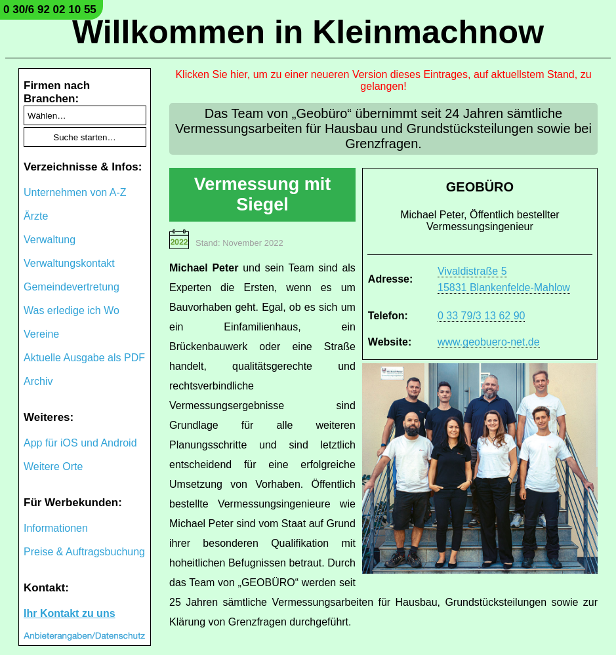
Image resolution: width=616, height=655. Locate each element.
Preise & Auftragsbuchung (84, 551)
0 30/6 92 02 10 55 (49, 9)
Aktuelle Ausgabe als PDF (84, 357)
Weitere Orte (53, 466)
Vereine (41, 334)
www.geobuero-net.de (489, 341)
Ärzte (36, 216)
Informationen (56, 528)
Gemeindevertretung (71, 286)
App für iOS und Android (80, 442)
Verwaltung (49, 239)
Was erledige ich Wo (71, 310)
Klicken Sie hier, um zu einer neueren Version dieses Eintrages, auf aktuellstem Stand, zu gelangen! (383, 80)
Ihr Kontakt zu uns (69, 613)
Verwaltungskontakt (69, 263)
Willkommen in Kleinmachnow (308, 32)
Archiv (38, 381)
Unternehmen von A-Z (75, 192)
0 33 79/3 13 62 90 (481, 315)
